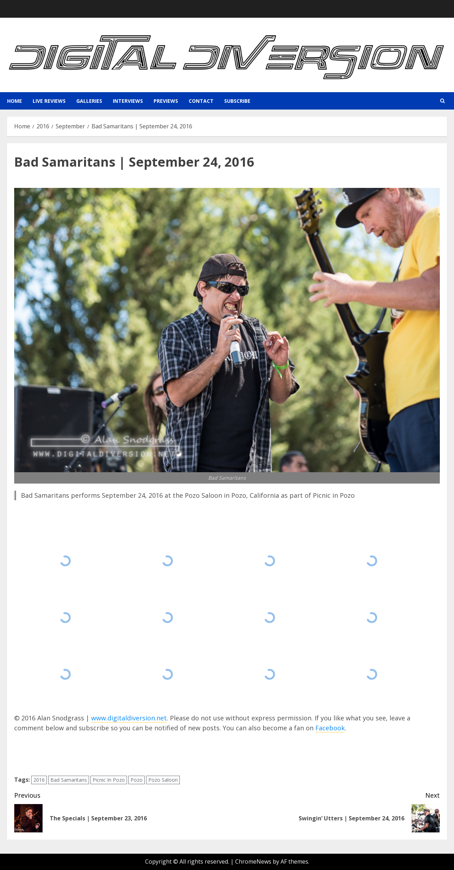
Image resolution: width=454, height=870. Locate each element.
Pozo (137, 779)
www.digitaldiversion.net (129, 718)
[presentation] (68, 754)
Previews (166, 100)
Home (14, 100)
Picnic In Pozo (109, 779)
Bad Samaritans (68, 779)
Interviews (128, 100)
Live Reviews (49, 100)
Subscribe (237, 100)
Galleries (89, 100)
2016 (39, 779)
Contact (201, 100)
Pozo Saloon (163, 779)
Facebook (330, 728)
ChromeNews (253, 861)
